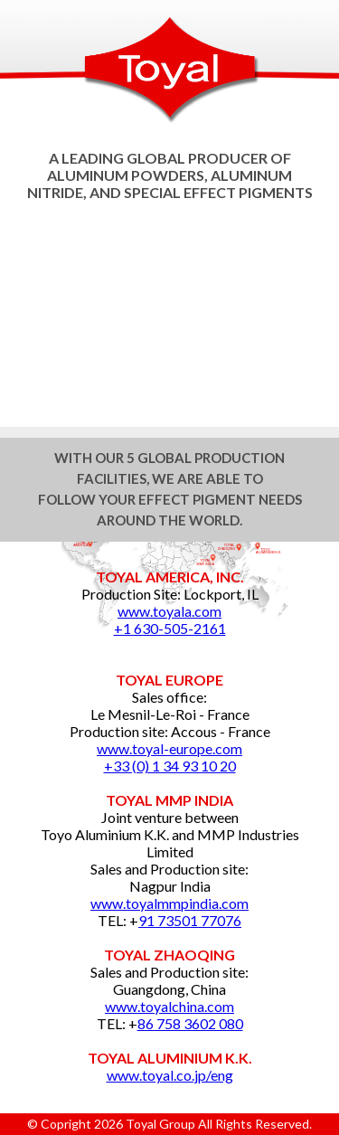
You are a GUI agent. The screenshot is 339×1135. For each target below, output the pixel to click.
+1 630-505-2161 (170, 628)
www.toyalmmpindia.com (169, 903)
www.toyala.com (169, 611)
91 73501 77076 (189, 920)
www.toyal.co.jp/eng (170, 1074)
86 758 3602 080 (190, 1023)
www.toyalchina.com (169, 1006)
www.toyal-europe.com (169, 748)
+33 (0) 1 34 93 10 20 (170, 765)
